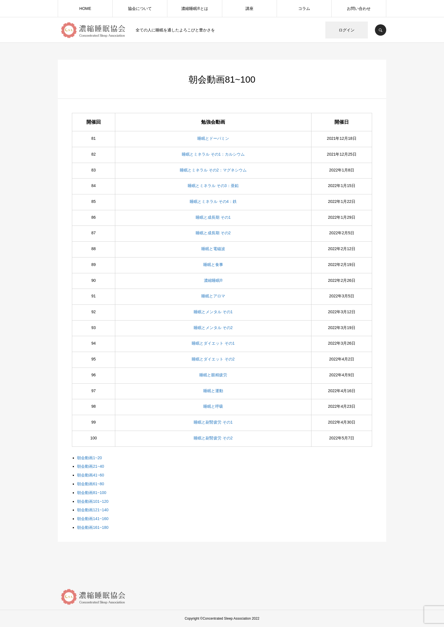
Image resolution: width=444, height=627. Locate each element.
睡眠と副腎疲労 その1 (213, 422)
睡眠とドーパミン (213, 138)
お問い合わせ (359, 8)
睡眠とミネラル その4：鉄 (213, 201)
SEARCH (380, 30)
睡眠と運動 (213, 390)
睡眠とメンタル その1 (213, 312)
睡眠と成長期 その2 (213, 233)
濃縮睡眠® (213, 280)
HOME (85, 8)
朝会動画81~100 (91, 492)
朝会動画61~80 (90, 484)
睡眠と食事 (213, 264)
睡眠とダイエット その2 (213, 359)
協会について (140, 8)
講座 (249, 8)
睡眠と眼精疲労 (213, 375)
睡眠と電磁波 (213, 248)
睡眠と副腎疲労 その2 (213, 438)
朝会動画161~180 (92, 527)
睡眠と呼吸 (213, 406)
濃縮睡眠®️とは (194, 8)
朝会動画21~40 (90, 466)
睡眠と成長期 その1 (213, 217)
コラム (304, 8)
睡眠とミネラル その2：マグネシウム (213, 170)
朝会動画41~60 (90, 475)
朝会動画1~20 (89, 458)
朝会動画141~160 (92, 518)
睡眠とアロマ (213, 296)
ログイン (347, 30)
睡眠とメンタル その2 (213, 327)
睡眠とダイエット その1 (213, 343)
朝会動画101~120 (92, 501)
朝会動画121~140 (92, 510)
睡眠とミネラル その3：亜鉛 (213, 185)
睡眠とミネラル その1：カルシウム (213, 154)
